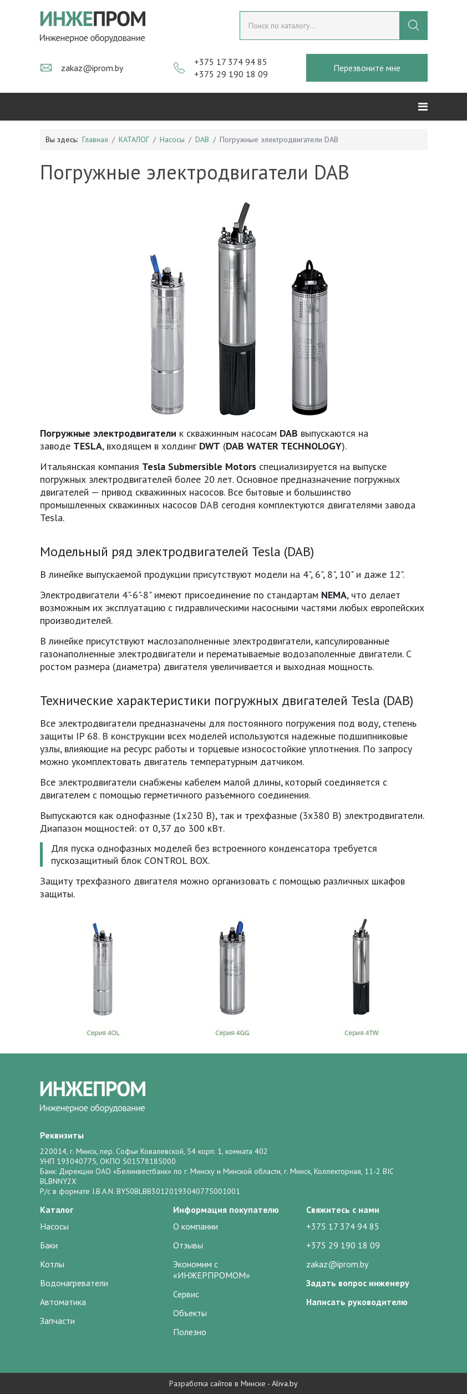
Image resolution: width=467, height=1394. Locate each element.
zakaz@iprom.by (92, 67)
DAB (202, 139)
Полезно (189, 1331)
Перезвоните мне (366, 67)
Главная (95, 139)
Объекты (190, 1312)
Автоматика (63, 1301)
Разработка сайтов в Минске (217, 1383)
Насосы (172, 139)
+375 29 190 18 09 (231, 73)
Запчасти (57, 1320)
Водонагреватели (74, 1282)
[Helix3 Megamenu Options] (423, 107)
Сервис (186, 1294)
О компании (195, 1226)
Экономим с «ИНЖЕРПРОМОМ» (211, 1269)
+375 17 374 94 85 (230, 61)
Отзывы (188, 1245)
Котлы (52, 1264)
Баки (49, 1245)
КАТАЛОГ (134, 139)
